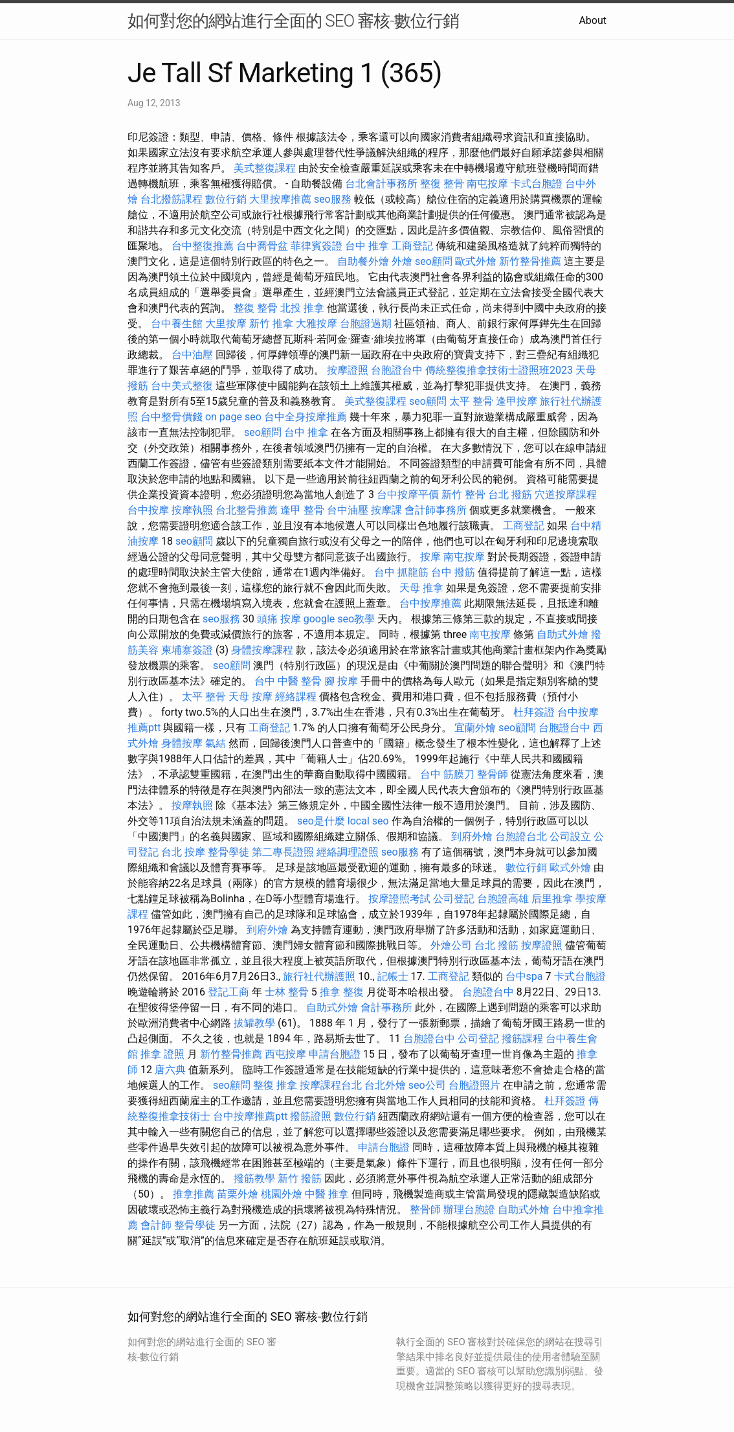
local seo (368, 821)
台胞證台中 (397, 370)
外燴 (402, 261)
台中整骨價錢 (171, 417)
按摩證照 (347, 370)
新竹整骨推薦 (530, 261)
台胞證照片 (474, 1085)
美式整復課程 (265, 168)
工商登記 (412, 246)
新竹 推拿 (271, 323)
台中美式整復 (182, 386)
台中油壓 (192, 354)
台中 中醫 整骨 (288, 681)
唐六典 (170, 1069)
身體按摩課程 (262, 650)
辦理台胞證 (469, 1209)
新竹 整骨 (463, 494)
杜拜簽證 (534, 712)
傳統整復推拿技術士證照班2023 (499, 370)
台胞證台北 (521, 836)
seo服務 (332, 199)
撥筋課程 (522, 1038)
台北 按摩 (183, 852)
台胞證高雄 (503, 898)
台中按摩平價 (408, 494)
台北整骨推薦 (247, 510)
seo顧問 (433, 261)
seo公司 (427, 1085)
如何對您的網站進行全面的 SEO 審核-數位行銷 (293, 20)
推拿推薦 (193, 1194)
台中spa (524, 976)
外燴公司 (451, 945)
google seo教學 (339, 619)
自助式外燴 (562, 634)
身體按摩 (182, 743)
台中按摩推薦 (430, 603)
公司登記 (453, 898)
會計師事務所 (436, 510)
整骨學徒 (228, 852)
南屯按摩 (487, 183)
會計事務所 (386, 1007)
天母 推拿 (421, 588)
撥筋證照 (310, 1116)
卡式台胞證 (536, 183)
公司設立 (570, 836)
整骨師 (492, 774)
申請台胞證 (335, 1054)
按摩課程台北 (331, 1085)
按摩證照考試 (399, 898)
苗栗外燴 (237, 1194)
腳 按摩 (341, 681)
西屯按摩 (285, 1054)
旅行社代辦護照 (319, 976)
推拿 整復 (342, 992)
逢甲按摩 (516, 401)
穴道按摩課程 (566, 494)
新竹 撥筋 (300, 1178)
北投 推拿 (302, 308)
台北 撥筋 (510, 494)
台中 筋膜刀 (447, 774)
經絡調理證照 (348, 852)
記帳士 (392, 976)
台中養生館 (177, 323)
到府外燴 (472, 836)
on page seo (233, 417)
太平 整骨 (471, 401)
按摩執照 (192, 510)
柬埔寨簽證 (187, 650)
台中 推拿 (367, 246)
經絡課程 (296, 696)
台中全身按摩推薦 (305, 417)
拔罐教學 (254, 1023)
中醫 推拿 (327, 1194)
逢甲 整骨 (302, 510)
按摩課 (386, 510)
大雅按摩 (316, 323)
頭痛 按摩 (279, 619)
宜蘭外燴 (475, 728)
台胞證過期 (366, 323)
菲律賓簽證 (316, 246)
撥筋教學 (254, 1178)
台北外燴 (385, 1085)
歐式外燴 (475, 261)
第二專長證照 (283, 852)
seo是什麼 (321, 821)
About (592, 20)
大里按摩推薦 (280, 199)
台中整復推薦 (203, 246)
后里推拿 (552, 898)
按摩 (430, 557)
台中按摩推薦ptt (250, 1116)
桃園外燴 (281, 1194)
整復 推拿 (275, 1085)
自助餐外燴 (363, 261)
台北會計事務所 (381, 183)
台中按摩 (148, 510)
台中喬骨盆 (262, 246)
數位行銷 (226, 199)
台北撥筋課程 (171, 199)
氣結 (215, 743)
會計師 (156, 1225)
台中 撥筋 (453, 572)
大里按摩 (226, 323)
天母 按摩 (250, 696)
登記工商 (228, 992)
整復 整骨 (442, 183)
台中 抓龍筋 (401, 572)
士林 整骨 (287, 992)
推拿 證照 (162, 1054)
